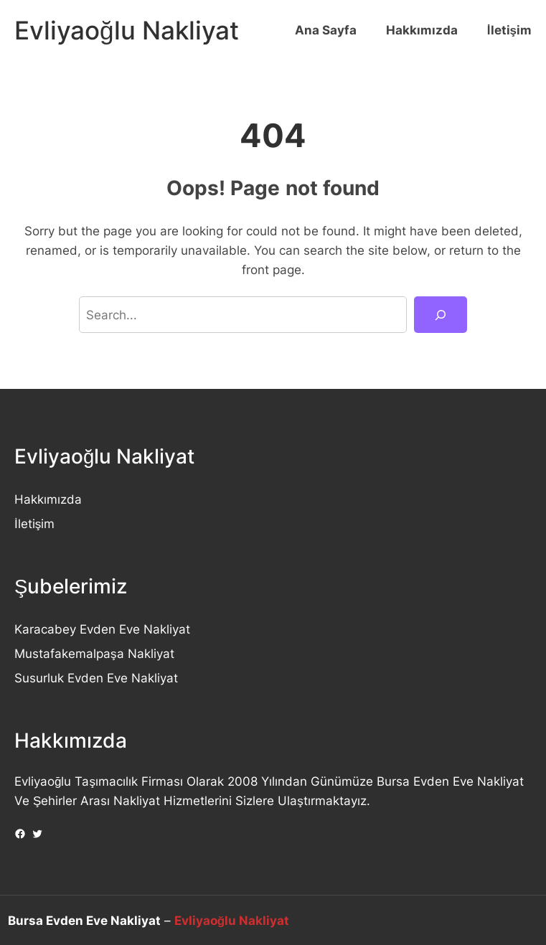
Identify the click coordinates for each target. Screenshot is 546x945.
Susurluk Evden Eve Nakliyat (96, 677)
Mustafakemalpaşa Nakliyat (94, 653)
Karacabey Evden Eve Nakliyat (102, 628)
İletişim (34, 523)
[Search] (440, 314)
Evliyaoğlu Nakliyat (126, 30)
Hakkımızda (48, 499)
